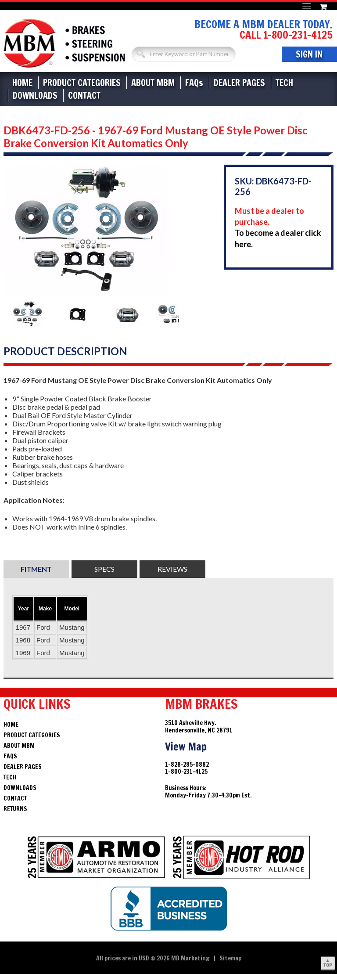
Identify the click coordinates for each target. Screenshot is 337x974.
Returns (15, 808)
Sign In (309, 54)
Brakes (64, 43)
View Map (186, 746)
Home (22, 82)
